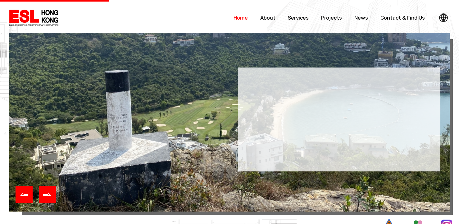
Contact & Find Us (402, 18)
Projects (331, 18)
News (361, 18)
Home (241, 18)
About (267, 18)
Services (298, 18)
